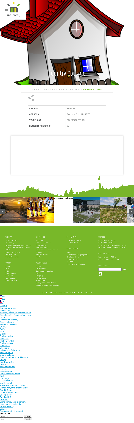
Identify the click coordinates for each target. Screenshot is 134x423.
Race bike (9, 276)
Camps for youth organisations (47, 285)
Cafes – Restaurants (74, 240)
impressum (69, 293)
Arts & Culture (41, 245)
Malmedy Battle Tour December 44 (18, 245)
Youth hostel (40, 280)
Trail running (9, 243)
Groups (38, 252)
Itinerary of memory (12, 252)
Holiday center (41, 278)
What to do (40, 237)
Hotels (38, 266)
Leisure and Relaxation (44, 243)
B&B (37, 273)
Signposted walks (11, 240)
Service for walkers (12, 257)
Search (27, 416)
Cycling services (11, 280)
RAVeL (7, 266)
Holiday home (41, 269)
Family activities (42, 254)
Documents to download (76, 264)
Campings (39, 276)
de (2, 299)
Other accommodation (69, 90)
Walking (8, 237)
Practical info (72, 248)
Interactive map (72, 259)
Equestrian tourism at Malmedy (47, 250)
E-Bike (7, 271)
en (2, 296)
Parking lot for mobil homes (46, 283)
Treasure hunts (10, 254)
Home (34, 90)
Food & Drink (72, 237)
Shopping (39, 240)
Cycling (8, 263)
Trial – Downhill (10, 278)
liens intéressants (52, 293)
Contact (69, 252)
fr (2, 301)
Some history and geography (77, 255)
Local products (72, 243)
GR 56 (7, 250)
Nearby (38, 257)
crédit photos (84, 293)
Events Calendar (42, 247)
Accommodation (47, 90)
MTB (7, 269)
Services (70, 262)
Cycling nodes (10, 273)
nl (2, 303)
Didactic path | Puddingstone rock (17, 247)
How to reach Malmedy (75, 257)
